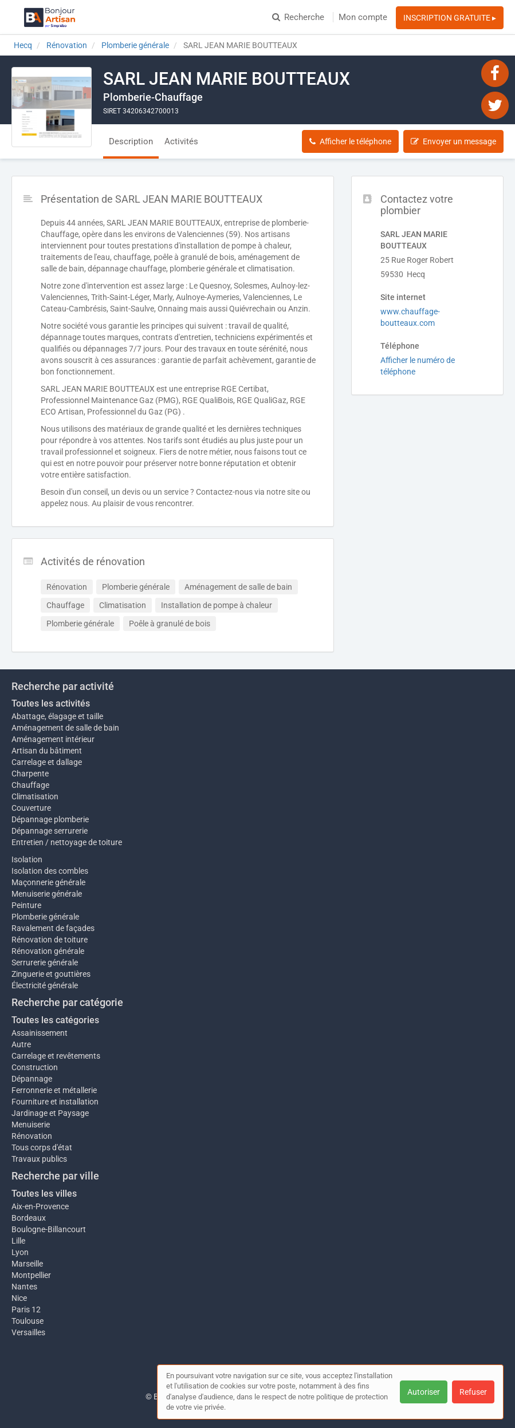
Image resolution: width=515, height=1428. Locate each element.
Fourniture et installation (55, 1101)
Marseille (27, 1263)
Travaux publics (39, 1158)
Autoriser (423, 1392)
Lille (18, 1240)
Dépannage (31, 1078)
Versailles (28, 1332)
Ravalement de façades (53, 928)
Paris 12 (26, 1309)
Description (131, 141)
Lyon (20, 1252)
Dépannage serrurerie (49, 830)
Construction (34, 1067)
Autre (21, 1044)
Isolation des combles (49, 870)
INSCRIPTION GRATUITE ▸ (449, 17)
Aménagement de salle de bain (65, 727)
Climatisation (34, 796)
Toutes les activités (50, 703)
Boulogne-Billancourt (48, 1229)
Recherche (298, 17)
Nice (19, 1298)
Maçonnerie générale (48, 882)
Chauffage (30, 785)
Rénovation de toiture (49, 939)
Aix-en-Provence (40, 1206)
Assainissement (39, 1033)
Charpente (30, 773)
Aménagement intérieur (53, 739)
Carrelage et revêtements (55, 1055)
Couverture (31, 807)
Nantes (24, 1286)
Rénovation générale (47, 951)
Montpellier (31, 1275)
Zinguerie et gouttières (51, 974)
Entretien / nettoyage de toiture (66, 842)
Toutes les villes (44, 1193)
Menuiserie (30, 1124)
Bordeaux (28, 1217)
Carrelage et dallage (46, 762)
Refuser (473, 1392)
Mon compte (363, 17)
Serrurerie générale (44, 962)
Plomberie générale (45, 916)
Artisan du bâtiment (46, 750)
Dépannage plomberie (50, 819)
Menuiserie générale (46, 893)
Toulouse (27, 1321)
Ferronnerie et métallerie (54, 1090)
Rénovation (31, 1136)
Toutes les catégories (55, 1020)
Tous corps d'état (41, 1147)
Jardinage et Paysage (50, 1113)
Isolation (26, 859)
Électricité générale (44, 985)
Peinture (26, 905)
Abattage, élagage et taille (57, 716)
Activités (181, 141)
